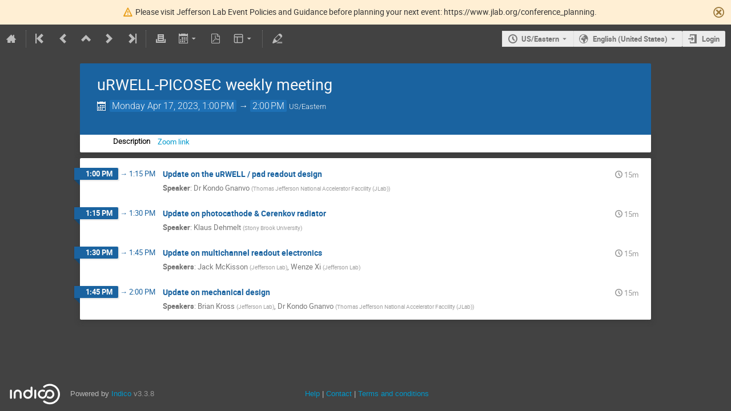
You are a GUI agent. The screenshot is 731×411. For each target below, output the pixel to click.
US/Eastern (540, 39)
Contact (339, 393)
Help (312, 393)
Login (711, 39)
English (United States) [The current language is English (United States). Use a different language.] (630, 39)
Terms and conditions (393, 393)
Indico (121, 393)
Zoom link (174, 141)
